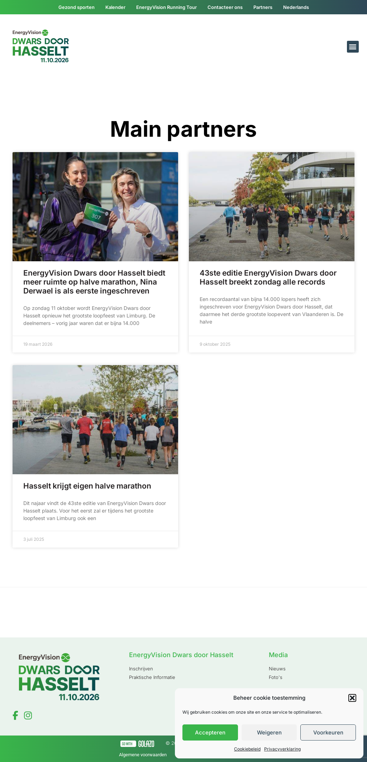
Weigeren (269, 732)
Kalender (115, 7)
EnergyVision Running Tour (166, 7)
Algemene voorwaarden (143, 754)
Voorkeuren (328, 732)
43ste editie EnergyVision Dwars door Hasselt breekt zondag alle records (268, 277)
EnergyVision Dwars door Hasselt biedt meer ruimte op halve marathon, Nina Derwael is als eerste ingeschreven (94, 281)
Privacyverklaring (282, 749)
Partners (262, 7)
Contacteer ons (225, 7)
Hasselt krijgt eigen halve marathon (87, 485)
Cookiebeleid (247, 749)
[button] (352, 698)
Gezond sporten (76, 7)
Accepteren (210, 732)
